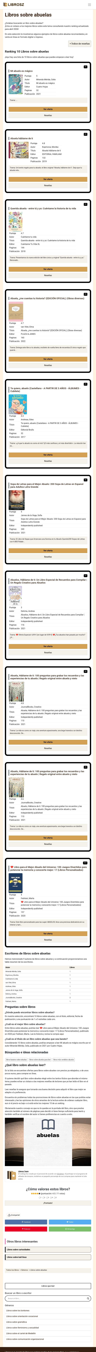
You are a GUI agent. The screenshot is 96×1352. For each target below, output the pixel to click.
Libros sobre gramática (16, 1322)
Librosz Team (23, 1171)
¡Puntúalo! (48, 1203)
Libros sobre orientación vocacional (22, 1316)
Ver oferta (48, 109)
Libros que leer (48, 1286)
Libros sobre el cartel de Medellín (21, 1333)
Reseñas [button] (48, 115)
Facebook (26, 1222)
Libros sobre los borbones (17, 1310)
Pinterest (26, 1229)
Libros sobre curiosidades (18, 1249)
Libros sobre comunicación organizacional (25, 1339)
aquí (62, 1034)
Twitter (70, 1222)
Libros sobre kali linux (16, 1257)
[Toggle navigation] (89, 4)
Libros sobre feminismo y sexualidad (22, 1328)
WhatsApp (70, 1229)
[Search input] (47, 1298)
